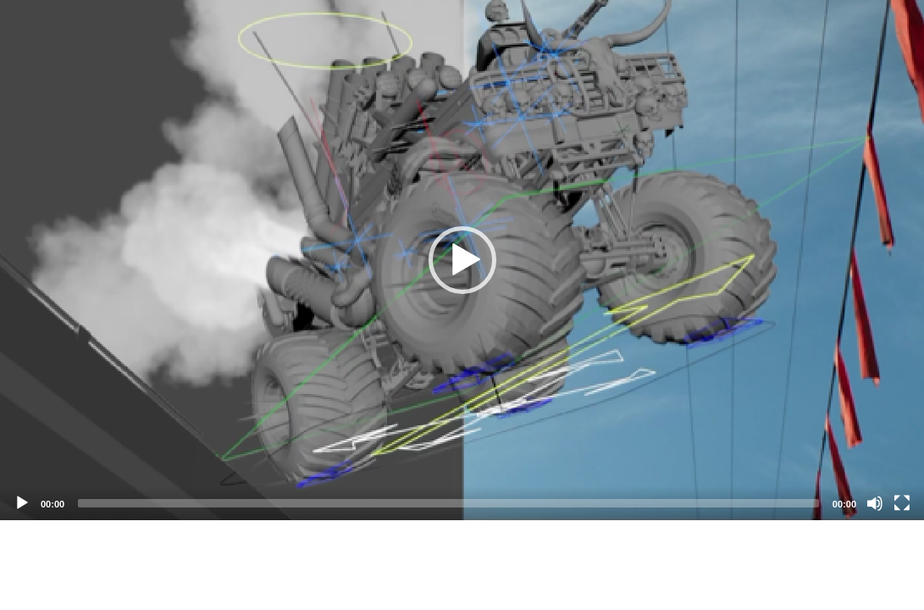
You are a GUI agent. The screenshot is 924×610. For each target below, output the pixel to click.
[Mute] (874, 503)
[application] (462, 260)
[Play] (22, 503)
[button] (462, 260)
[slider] (448, 503)
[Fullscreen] (902, 503)
